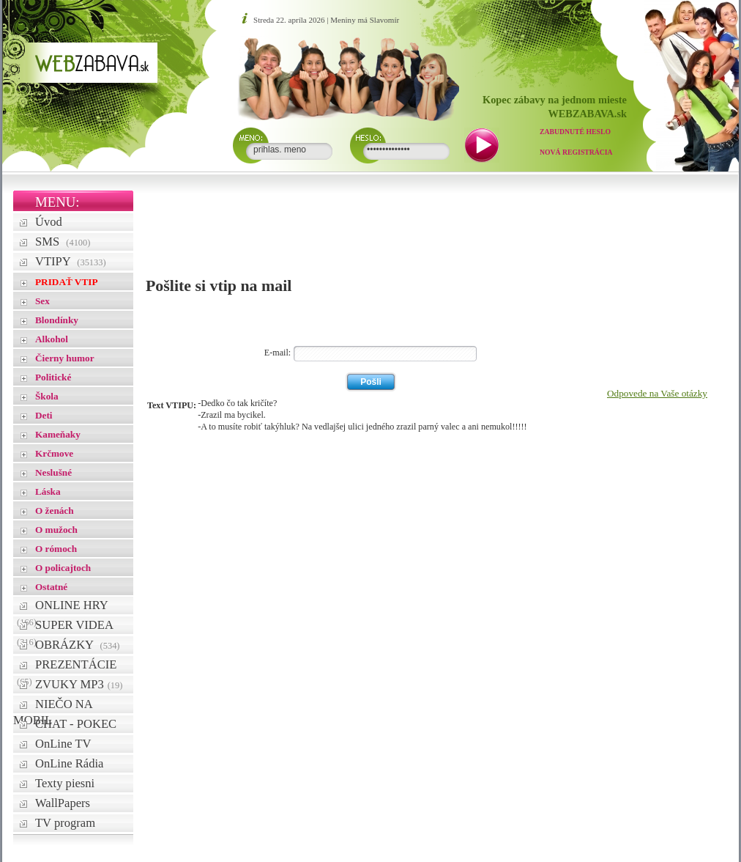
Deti (44, 415)
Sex (42, 300)
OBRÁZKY (77, 645)
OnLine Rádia (69, 763)
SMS (62, 241)
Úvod (48, 222)
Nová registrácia (576, 152)
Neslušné (53, 472)
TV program (65, 823)
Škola (47, 396)
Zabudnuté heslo (575, 132)
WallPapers (62, 803)
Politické (53, 377)
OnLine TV (63, 744)
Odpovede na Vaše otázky (657, 393)
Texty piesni (64, 783)
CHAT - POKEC (75, 724)
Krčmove (54, 453)
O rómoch (56, 548)
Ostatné (51, 586)
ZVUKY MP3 (78, 684)
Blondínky (56, 319)
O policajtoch (63, 567)
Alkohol (51, 339)
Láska (48, 491)
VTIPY (70, 261)
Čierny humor (64, 358)
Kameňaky (58, 434)
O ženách (54, 510)
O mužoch (56, 529)
